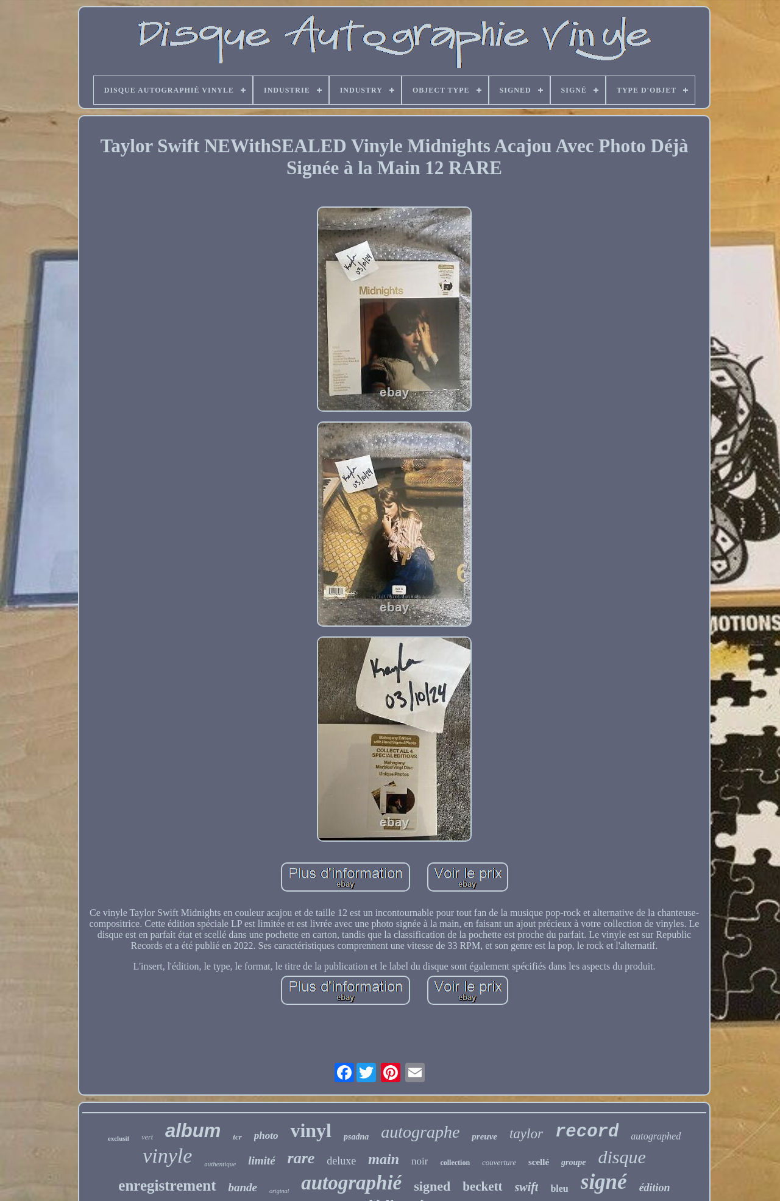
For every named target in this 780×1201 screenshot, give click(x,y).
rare (301, 1158)
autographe (420, 1131)
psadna (356, 1136)
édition (654, 1188)
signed (432, 1186)
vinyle (167, 1155)
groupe (573, 1162)
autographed (656, 1136)
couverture (499, 1162)
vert (147, 1137)
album (193, 1130)
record (587, 1132)
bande (243, 1187)
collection (455, 1162)
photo (266, 1135)
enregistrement (167, 1185)
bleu (559, 1188)
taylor (526, 1133)
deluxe (341, 1161)
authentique (220, 1164)
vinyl (311, 1130)
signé (604, 1182)
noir (419, 1161)
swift (527, 1187)
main (383, 1159)
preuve (484, 1136)
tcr (237, 1136)
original (279, 1191)
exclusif (118, 1138)
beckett (482, 1186)
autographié (351, 1183)
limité (261, 1160)
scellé (538, 1162)
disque (622, 1157)
